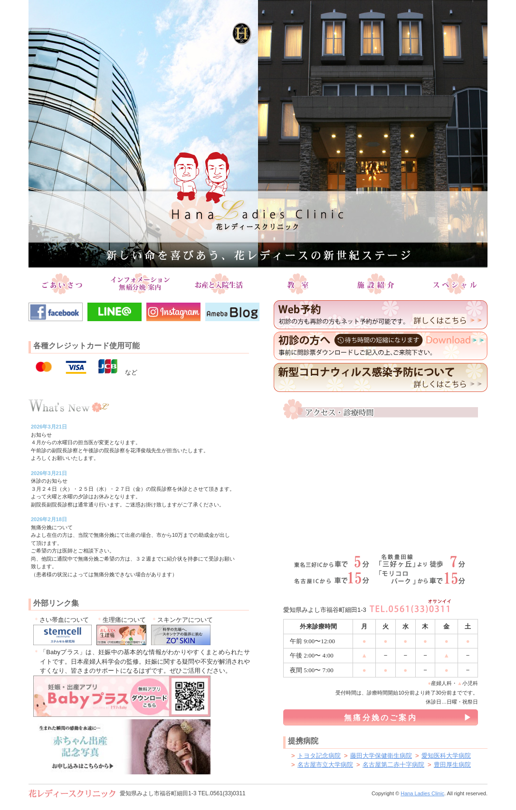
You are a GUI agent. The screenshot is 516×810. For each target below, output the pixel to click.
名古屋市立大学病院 (325, 764)
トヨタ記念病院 (319, 755)
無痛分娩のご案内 (380, 718)
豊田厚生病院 (452, 764)
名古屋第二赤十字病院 (393, 764)
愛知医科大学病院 (446, 755)
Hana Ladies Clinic (422, 793)
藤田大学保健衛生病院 (381, 755)
